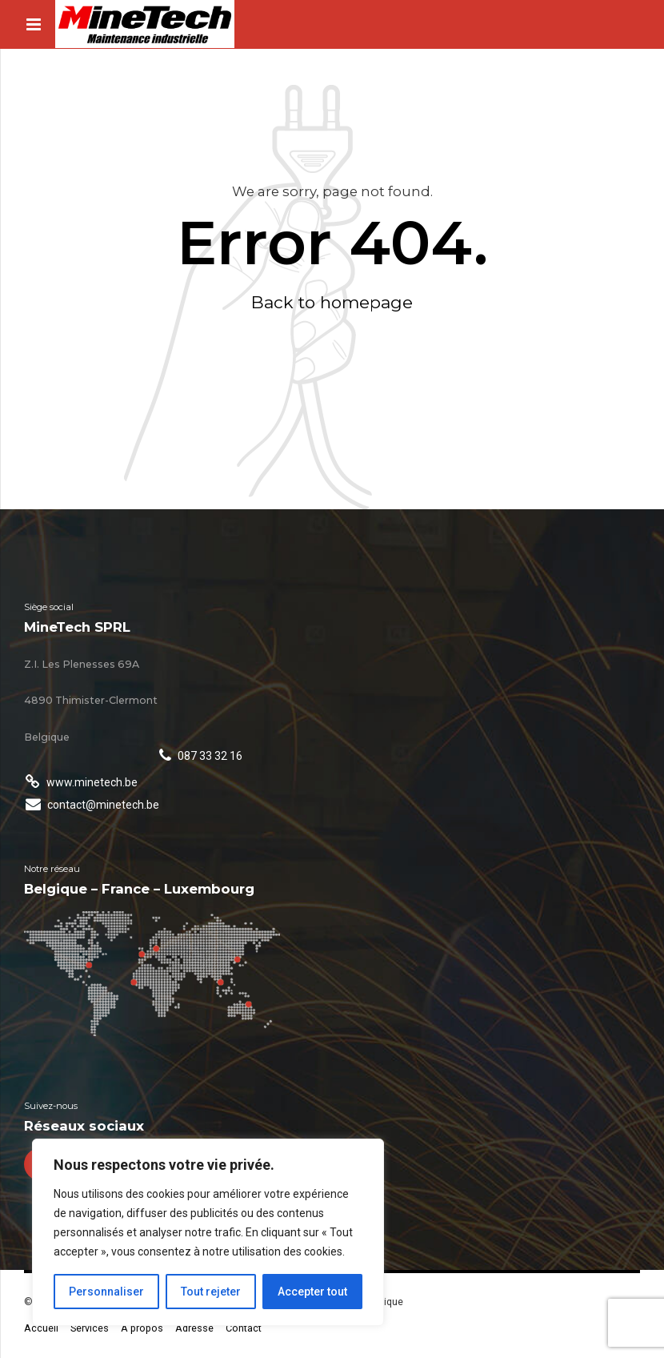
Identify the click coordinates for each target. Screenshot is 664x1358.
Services (89, 1328)
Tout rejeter (211, 1291)
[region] (208, 1232)
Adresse (194, 1328)
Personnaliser (106, 1291)
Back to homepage (332, 302)
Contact (244, 1328)
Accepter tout (312, 1291)
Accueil (41, 1328)
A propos (142, 1328)
